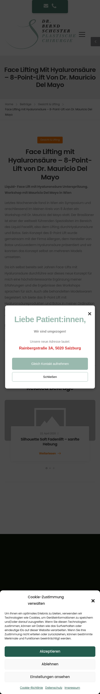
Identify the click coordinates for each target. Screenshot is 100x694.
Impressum (72, 688)
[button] (93, 600)
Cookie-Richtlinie (31, 688)
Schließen (50, 377)
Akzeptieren (50, 651)
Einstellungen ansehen (50, 676)
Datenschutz (53, 688)
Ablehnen (50, 664)
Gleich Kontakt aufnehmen (50, 364)
